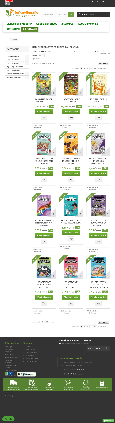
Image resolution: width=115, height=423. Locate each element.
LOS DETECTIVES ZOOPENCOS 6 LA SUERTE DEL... (71, 284)
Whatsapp (108, 421)
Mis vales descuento (30, 361)
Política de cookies (11, 357)
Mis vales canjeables (30, 352)
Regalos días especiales (15, 74)
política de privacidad (82, 343)
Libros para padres (13, 70)
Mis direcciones (28, 355)
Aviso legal (8, 347)
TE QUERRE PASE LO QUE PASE (98, 100)
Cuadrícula (103, 52)
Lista (109, 52)
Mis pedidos (27, 347)
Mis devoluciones (29, 349)
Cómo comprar (10, 396)
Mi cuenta (27, 343)
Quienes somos (10, 375)
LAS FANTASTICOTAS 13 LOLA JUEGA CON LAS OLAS (44, 161)
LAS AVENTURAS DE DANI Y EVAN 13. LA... (44, 100)
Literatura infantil (13, 56)
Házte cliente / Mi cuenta (100, 2)
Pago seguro (9, 354)
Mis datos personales (30, 358)
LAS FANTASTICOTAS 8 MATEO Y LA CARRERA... (71, 221)
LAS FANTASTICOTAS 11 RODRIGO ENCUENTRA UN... (98, 161)
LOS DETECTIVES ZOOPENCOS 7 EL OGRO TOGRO (43, 284)
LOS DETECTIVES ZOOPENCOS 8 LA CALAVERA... (98, 222)
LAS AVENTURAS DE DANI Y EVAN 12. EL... (71, 100)
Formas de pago (10, 378)
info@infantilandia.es (75, 374)
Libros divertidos (13, 60)
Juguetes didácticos (14, 77)
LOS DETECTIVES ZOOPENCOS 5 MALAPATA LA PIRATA (98, 284)
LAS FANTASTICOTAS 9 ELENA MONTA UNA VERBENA (44, 222)
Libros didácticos (13, 63)
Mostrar (34, 55)
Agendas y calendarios (15, 67)
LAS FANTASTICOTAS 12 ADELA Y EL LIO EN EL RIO (71, 161)
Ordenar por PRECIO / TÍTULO (42, 51)
